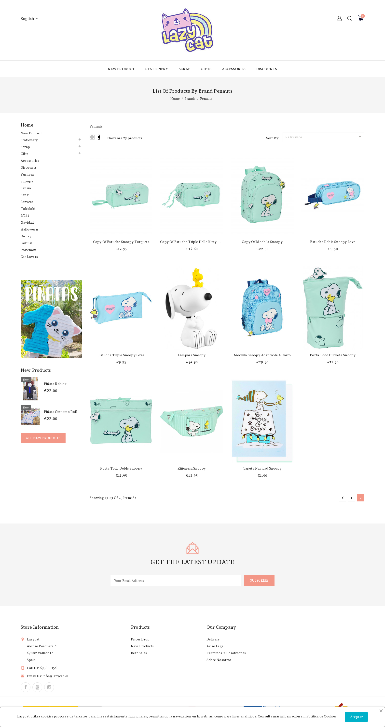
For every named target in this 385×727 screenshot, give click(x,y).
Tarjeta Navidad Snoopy (262, 468)
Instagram (49, 687)
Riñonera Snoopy (192, 468)
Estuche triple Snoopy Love (121, 355)
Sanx (25, 195)
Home (27, 125)
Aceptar (356, 717)
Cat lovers (29, 257)
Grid (92, 137)
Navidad (27, 222)
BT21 (25, 215)
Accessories (234, 69)
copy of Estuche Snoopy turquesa (121, 242)
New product (121, 69)
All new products (43, 438)
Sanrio (26, 188)
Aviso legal (215, 646)
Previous (342, 498)
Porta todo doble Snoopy (121, 468)
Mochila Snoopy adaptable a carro (262, 355)
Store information (40, 627)
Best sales (139, 653)
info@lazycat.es (56, 676)
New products (142, 646)
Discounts (266, 69)
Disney (26, 236)
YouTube (37, 687)
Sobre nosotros (219, 660)
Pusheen (27, 174)
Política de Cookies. (322, 716)
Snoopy (27, 181)
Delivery (213, 639)
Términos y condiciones (226, 653)
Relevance (324, 137)
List (100, 137)
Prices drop (140, 639)
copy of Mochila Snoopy (262, 242)
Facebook (25, 687)
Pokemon (28, 250)
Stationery (156, 69)
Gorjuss (26, 243)
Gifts (206, 69)
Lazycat (27, 202)
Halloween (29, 229)
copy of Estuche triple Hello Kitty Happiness (197, 242)
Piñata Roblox (55, 384)
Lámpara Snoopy (192, 355)
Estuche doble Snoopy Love (332, 242)
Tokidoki (28, 209)
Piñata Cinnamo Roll (60, 412)
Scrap (184, 69)
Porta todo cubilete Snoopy (333, 355)
